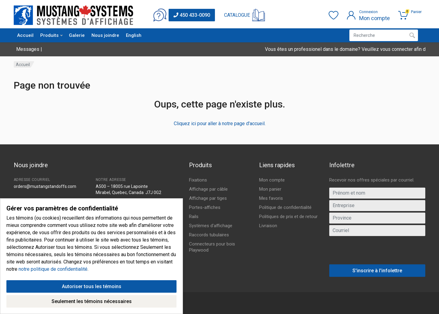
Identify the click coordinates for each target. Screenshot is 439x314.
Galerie (77, 35)
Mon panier (270, 189)
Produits (51, 35)
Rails (193, 216)
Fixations (198, 180)
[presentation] (377, 252)
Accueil (25, 35)
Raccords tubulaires (209, 235)
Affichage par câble (208, 189)
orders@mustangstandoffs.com (45, 186)
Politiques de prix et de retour (288, 216)
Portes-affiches (204, 207)
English (133, 35)
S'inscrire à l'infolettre (377, 270)
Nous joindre (105, 35)
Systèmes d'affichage (210, 225)
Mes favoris (271, 198)
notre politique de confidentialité (53, 296)
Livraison (268, 225)
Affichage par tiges (208, 198)
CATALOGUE (237, 15)
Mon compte (272, 180)
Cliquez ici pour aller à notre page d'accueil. (220, 123)
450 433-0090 (191, 15)
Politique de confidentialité (285, 207)
